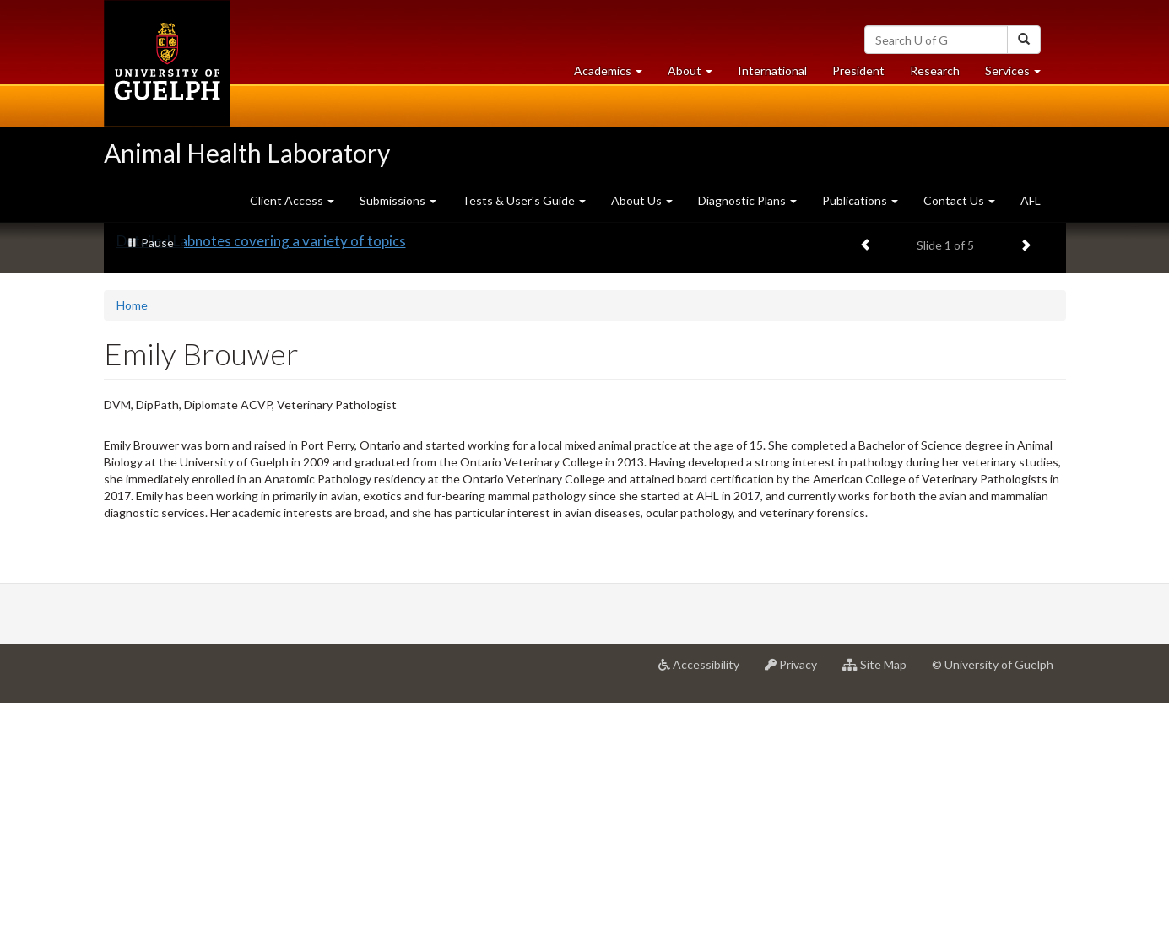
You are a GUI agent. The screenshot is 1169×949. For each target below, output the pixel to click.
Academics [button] (614, 75)
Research (941, 75)
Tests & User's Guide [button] (524, 200)
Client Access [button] (292, 200)
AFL (1030, 200)
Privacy (797, 917)
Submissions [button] (398, 200)
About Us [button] (642, 200)
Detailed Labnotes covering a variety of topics (261, 487)
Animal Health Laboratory (247, 152)
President (858, 70)
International (772, 70)
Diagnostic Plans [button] (747, 200)
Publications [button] (860, 200)
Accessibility (705, 917)
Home (132, 551)
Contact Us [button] (959, 200)
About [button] (696, 75)
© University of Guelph (992, 910)
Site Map (880, 917)
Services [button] (1019, 75)
